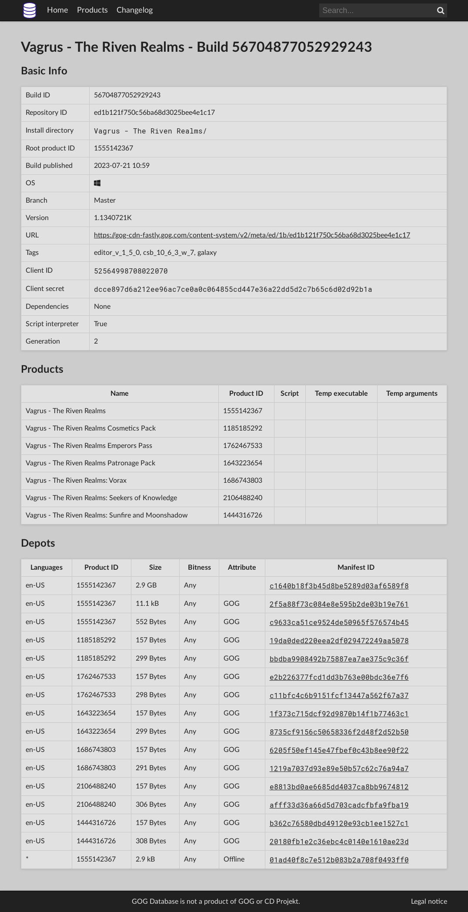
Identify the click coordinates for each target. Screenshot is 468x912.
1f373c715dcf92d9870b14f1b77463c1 (339, 713)
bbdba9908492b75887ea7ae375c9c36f (339, 658)
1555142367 (113, 148)
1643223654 (242, 463)
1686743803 (242, 480)
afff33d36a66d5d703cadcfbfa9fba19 (339, 804)
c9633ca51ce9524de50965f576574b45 (339, 622)
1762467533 (242, 445)
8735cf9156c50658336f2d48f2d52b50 (339, 731)
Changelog (135, 10)
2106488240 (242, 497)
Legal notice (429, 901)
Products (92, 10)
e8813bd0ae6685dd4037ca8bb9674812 (339, 786)
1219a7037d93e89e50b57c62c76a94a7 (339, 768)
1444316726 (242, 515)
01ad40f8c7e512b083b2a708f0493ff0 (339, 859)
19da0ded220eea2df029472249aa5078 (339, 640)
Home (57, 10)
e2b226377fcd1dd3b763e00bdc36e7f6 (339, 676)
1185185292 (242, 428)
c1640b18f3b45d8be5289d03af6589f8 (339, 585)
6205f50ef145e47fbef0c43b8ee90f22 (339, 750)
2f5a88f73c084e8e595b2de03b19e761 (339, 603)
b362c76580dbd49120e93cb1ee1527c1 (339, 823)
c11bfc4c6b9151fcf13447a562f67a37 (339, 695)
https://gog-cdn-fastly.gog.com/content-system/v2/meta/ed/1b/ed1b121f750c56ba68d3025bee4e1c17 (252, 235)
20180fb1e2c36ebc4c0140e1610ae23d (339, 841)
